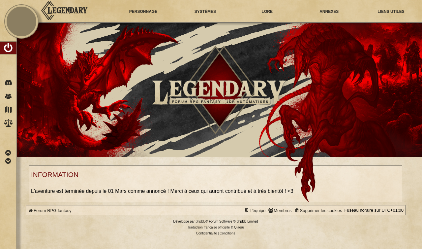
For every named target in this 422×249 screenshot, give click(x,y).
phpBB (200, 221)
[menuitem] (8, 48)
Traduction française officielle (208, 227)
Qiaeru (239, 227)
